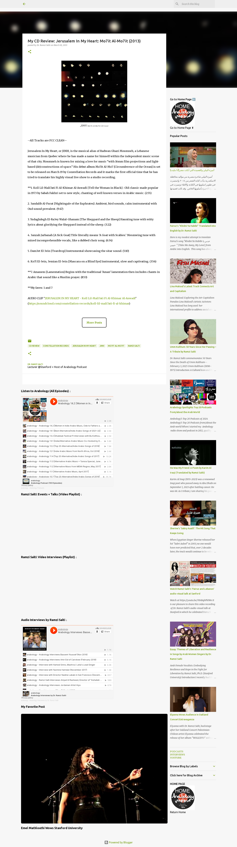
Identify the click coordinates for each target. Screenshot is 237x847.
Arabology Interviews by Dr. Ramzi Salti (43, 700)
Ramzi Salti (134, 346)
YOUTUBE (175, 757)
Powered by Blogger (118, 842)
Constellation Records (56, 346)
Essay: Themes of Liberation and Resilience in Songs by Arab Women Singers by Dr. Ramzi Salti (193, 654)
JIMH (102, 346)
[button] (30, 52)
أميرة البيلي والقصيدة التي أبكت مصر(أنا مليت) (192, 170)
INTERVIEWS (177, 754)
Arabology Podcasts (36, 488)
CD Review (34, 346)
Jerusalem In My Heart (84, 346)
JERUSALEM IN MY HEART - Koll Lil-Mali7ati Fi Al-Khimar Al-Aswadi (90, 298)
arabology (24, 488)
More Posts (94, 322)
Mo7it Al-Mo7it (116, 346)
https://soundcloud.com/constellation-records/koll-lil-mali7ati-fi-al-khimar (79, 303)
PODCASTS (176, 751)
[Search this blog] (197, 4)
